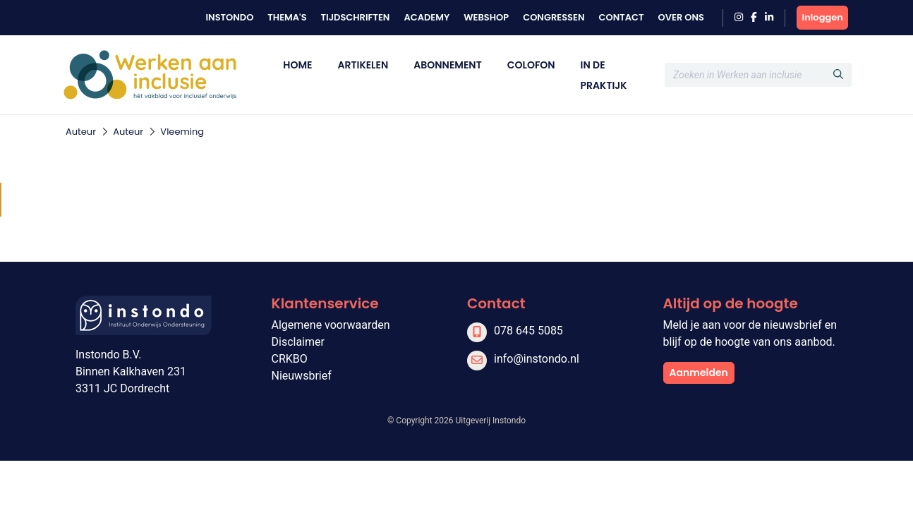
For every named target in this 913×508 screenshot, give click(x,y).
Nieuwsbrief (302, 375)
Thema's (286, 17)
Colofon (531, 65)
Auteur (81, 131)
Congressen (553, 17)
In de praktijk (604, 75)
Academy (426, 17)
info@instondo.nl (536, 358)
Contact (620, 17)
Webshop (486, 17)
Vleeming (182, 131)
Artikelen (362, 65)
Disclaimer (298, 342)
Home (297, 65)
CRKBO (290, 358)
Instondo (229, 17)
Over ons (681, 17)
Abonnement (447, 65)
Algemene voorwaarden (331, 325)
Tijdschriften (355, 17)
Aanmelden (699, 372)
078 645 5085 (528, 330)
